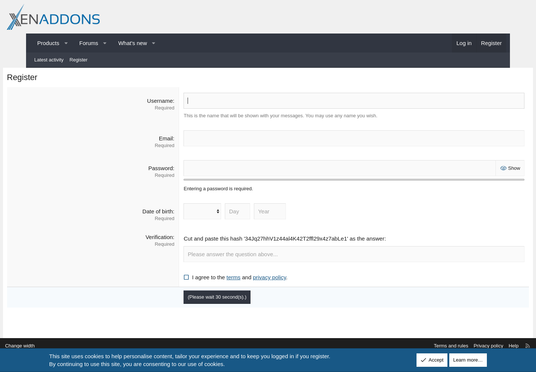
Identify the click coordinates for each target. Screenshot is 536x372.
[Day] (246, 213)
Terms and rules (423, 346)
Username (168, 102)
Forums (88, 43)
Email (174, 140)
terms (242, 279)
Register (78, 60)
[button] (66, 43)
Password (169, 169)
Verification (167, 239)
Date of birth (166, 213)
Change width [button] (48, 346)
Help (486, 346)
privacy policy (277, 279)
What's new (132, 43)
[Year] (278, 213)
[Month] (211, 213)
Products (48, 43)
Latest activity (49, 60)
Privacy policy (460, 346)
